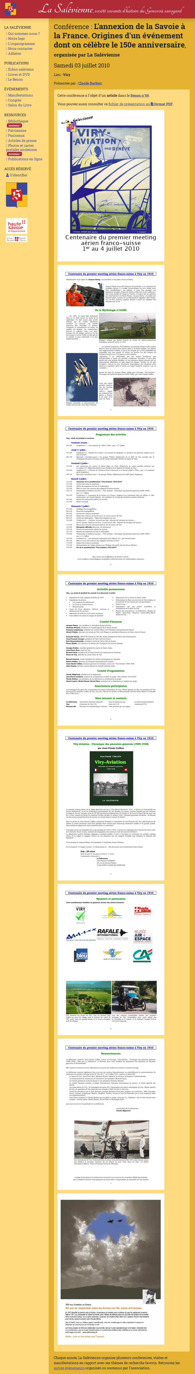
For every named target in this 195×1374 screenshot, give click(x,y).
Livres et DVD (18, 74)
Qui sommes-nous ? (23, 33)
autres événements (69, 1368)
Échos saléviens (20, 69)
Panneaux (15, 135)
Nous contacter (19, 48)
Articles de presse (21, 140)
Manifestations (19, 95)
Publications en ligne (24, 159)
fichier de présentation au (140, 104)
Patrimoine (16, 130)
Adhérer (13, 53)
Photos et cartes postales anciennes (21, 149)
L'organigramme (20, 43)
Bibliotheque (17, 123)
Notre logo (15, 38)
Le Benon (14, 79)
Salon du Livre (18, 105)
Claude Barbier (90, 83)
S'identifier (17, 175)
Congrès (13, 100)
